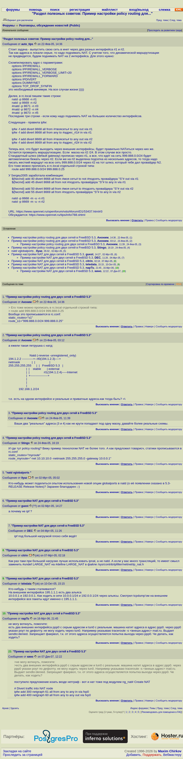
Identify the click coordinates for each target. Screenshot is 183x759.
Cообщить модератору (169, 220)
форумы (13, 9)
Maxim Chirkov (169, 751)
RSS (178, 284)
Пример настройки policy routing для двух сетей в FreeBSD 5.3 (53, 237)
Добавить (133, 755)
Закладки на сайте (17, 751)
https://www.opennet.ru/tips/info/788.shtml (57, 215)
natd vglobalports (22, 251)
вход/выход (139, 9)
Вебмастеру (172, 755)
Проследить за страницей (22, 755)
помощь (35, 9)
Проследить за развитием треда (164, 30)
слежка (164, 9)
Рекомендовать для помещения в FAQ (162, 712)
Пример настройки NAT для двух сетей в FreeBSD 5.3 (47, 254)
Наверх (149, 326)
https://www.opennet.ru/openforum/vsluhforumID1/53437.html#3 (59, 211)
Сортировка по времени (160, 284)
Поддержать (152, 755)
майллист (110, 9)
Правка (149, 220)
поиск (54, 9)
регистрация (79, 9)
